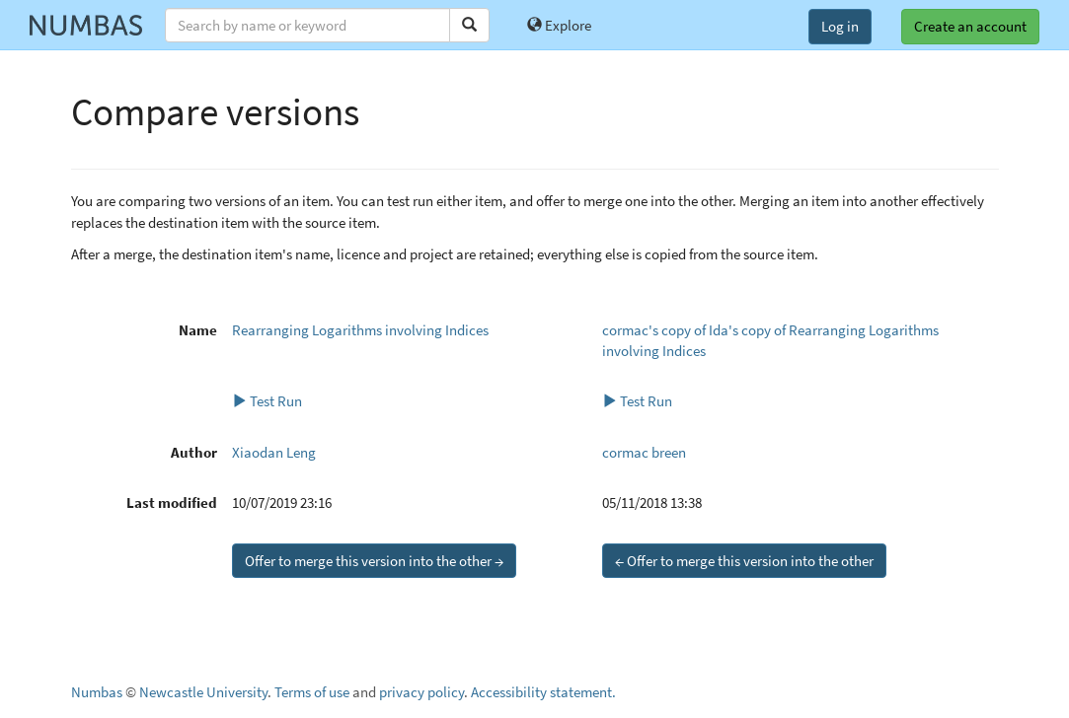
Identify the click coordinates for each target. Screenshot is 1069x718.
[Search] (469, 25)
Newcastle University (203, 691)
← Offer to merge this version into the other (744, 560)
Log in (840, 26)
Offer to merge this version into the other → (374, 560)
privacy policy (421, 691)
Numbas (96, 691)
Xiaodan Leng (274, 452)
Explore (559, 25)
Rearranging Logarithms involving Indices (360, 330)
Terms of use (311, 691)
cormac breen (644, 452)
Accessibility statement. (543, 691)
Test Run (267, 401)
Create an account (970, 26)
